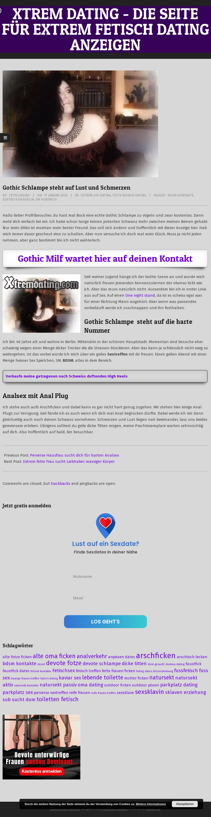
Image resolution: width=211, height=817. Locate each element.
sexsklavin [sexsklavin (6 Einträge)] (149, 691)
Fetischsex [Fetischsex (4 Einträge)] (63, 670)
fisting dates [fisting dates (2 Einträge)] (144, 671)
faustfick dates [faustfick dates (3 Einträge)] (16, 671)
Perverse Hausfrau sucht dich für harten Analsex (74, 455)
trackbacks (60, 483)
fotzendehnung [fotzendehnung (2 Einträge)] (163, 671)
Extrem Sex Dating (96, 195)
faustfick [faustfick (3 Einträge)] (193, 664)
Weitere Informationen (151, 804)
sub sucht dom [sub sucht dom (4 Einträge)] (19, 699)
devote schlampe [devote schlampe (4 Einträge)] (102, 663)
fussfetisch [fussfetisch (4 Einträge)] (186, 670)
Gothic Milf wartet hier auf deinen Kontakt (105, 258)
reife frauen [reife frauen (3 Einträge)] (79, 692)
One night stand (140, 295)
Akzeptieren (185, 804)
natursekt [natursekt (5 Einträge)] (161, 677)
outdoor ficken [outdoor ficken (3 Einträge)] (117, 685)
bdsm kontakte (180, 195)
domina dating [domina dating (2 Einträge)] (175, 664)
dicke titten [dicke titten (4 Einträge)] (134, 663)
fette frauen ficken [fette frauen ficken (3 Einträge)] (118, 671)
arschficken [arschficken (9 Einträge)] (156, 655)
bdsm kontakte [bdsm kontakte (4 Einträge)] (19, 663)
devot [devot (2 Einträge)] (41, 664)
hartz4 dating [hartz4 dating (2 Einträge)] (49, 678)
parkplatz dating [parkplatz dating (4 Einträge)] (179, 685)
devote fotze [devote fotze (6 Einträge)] (64, 663)
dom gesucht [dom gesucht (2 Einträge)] (156, 664)
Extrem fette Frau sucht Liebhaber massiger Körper (69, 461)
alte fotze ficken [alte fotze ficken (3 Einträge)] (17, 657)
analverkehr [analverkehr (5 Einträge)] (92, 656)
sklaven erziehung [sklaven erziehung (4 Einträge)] (185, 692)
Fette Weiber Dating (129, 195)
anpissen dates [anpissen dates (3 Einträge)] (121, 657)
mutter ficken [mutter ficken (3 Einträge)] (136, 678)
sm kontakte (46, 199)
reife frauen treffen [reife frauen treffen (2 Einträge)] (103, 693)
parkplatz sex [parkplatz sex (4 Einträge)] (18, 692)
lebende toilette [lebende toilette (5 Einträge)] (102, 677)
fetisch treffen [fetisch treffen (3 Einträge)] (88, 671)
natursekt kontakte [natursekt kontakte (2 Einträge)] (26, 685)
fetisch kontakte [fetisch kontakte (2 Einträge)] (41, 671)
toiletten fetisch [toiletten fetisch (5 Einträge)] (58, 699)
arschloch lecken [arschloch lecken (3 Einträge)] (192, 657)
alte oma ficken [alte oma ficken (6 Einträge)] (54, 656)
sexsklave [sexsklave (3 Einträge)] (125, 692)
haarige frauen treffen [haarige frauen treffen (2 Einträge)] (25, 678)
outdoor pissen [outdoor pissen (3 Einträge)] (145, 685)
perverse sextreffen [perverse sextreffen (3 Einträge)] (51, 692)
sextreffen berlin (18, 199)
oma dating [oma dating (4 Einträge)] (90, 685)
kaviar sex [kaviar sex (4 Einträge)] (70, 678)
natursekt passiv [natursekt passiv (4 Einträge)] (58, 685)
